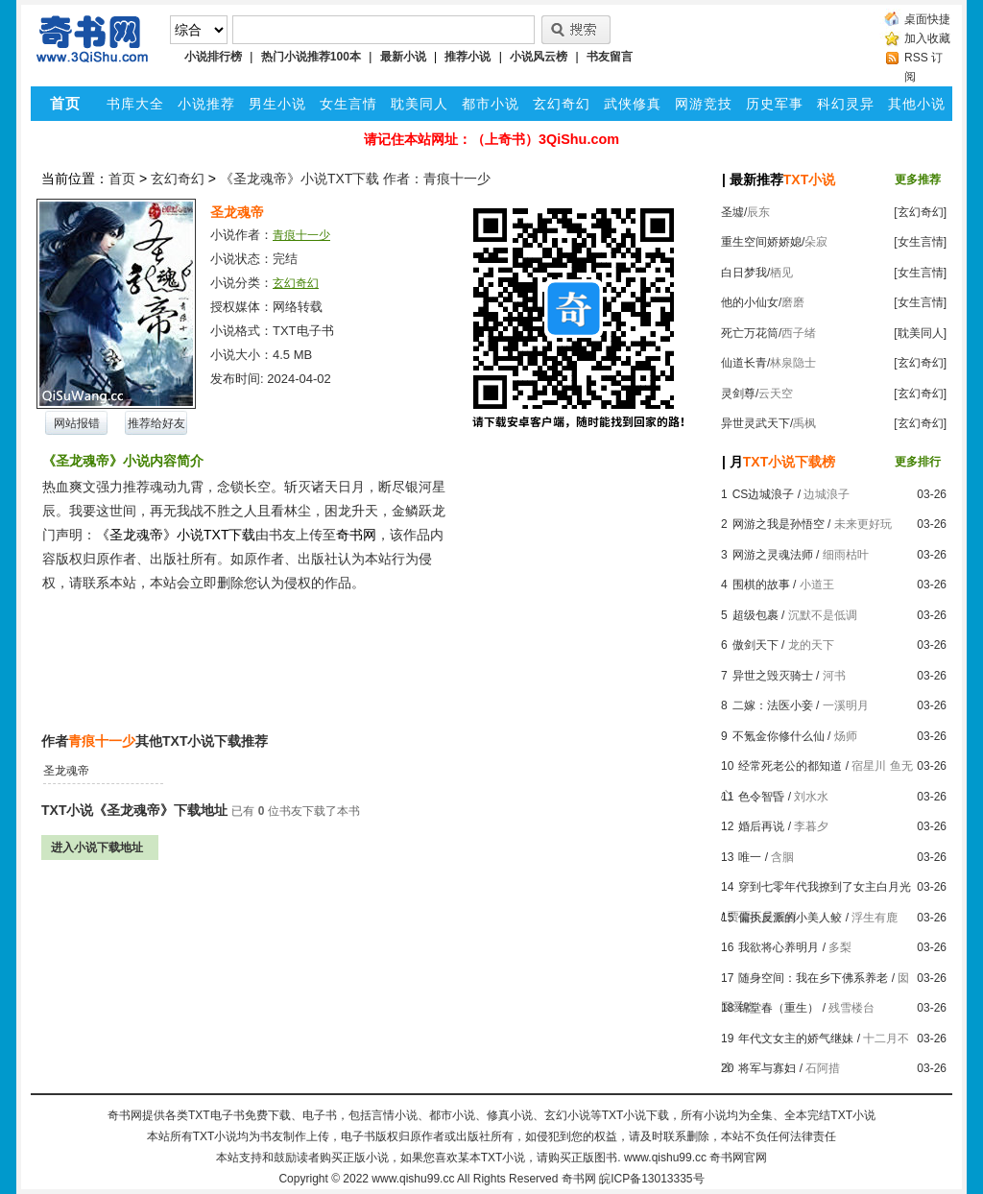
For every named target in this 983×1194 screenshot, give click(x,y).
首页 (121, 178)
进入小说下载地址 (97, 847)
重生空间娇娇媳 (761, 242)
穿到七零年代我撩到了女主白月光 (824, 887)
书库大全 (135, 103)
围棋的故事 (761, 584)
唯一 (749, 857)
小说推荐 (206, 103)
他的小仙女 (750, 302)
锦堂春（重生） (778, 1008)
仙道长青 (744, 363)
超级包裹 (755, 615)
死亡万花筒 (750, 333)
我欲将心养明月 (778, 947)
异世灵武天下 (755, 423)
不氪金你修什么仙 (778, 736)
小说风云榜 (538, 56)
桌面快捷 (927, 19)
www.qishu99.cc (413, 1178)
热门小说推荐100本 (311, 56)
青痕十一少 (301, 235)
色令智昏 (761, 796)
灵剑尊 (738, 393)
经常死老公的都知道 (790, 766)
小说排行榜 (213, 56)
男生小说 (277, 103)
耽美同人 (419, 103)
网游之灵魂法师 (772, 554)
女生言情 (348, 103)
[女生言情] (920, 242)
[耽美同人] (920, 333)
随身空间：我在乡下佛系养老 (813, 978)
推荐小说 (467, 56)
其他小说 (917, 103)
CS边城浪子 (763, 494)
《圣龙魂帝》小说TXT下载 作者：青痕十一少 (355, 178)
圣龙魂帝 (66, 770)
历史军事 (774, 103)
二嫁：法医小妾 (772, 705)
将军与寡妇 (767, 1068)
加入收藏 (927, 38)
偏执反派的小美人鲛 (790, 917)
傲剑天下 (755, 645)
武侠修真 (632, 103)
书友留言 (610, 56)
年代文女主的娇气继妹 (795, 1038)
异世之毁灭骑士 (772, 675)
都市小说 (490, 103)
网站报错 (77, 423)
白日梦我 (744, 272)
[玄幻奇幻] (920, 212)
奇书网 (579, 1178)
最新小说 (403, 56)
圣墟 (732, 212)
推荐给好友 (156, 423)
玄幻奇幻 (561, 103)
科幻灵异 (846, 103)
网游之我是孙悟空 (778, 524)
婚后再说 (761, 826)
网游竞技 (703, 103)
